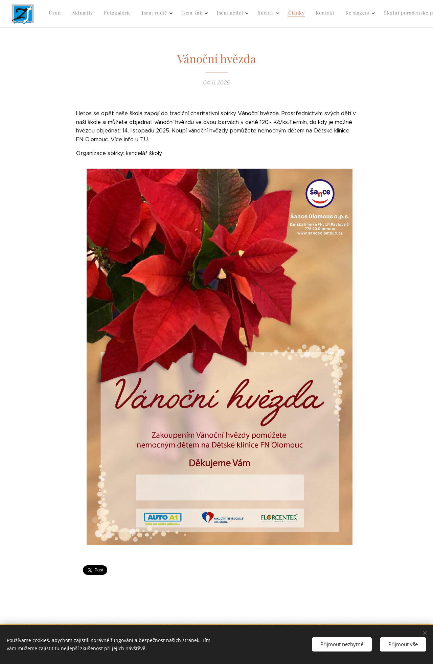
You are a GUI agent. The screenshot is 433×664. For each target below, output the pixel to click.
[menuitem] (227, 13)
